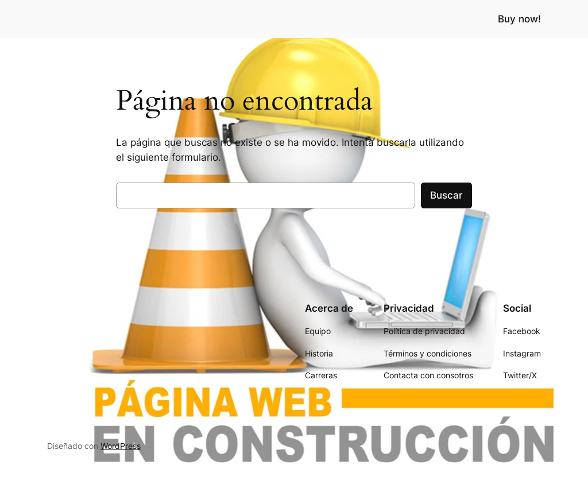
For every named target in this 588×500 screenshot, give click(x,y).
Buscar (446, 195)
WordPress (120, 446)
